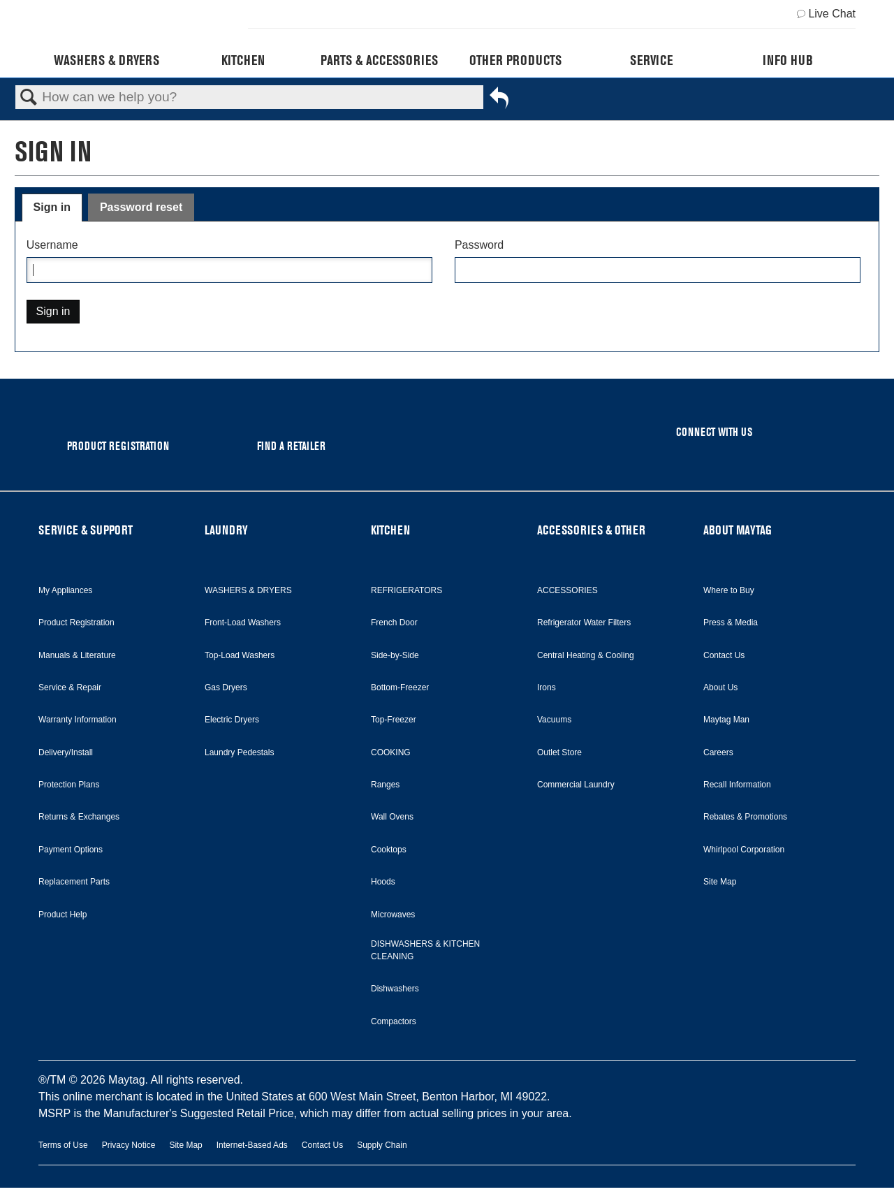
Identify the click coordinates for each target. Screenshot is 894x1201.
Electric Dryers (232, 720)
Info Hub (788, 60)
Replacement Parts (74, 882)
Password (479, 245)
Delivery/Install (65, 752)
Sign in (52, 207)
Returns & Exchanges (78, 817)
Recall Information (737, 784)
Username (52, 245)
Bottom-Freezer (400, 687)
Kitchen (243, 60)
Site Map (719, 882)
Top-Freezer (393, 720)
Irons (546, 687)
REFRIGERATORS (406, 590)
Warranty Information (77, 720)
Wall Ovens (392, 817)
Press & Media (730, 622)
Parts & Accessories (379, 60)
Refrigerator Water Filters (584, 622)
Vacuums (554, 720)
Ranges (385, 784)
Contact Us (724, 655)
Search (29, 98)
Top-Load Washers (239, 655)
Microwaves (393, 914)
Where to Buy (728, 590)
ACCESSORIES (567, 590)
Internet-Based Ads (252, 1145)
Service (651, 60)
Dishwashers (395, 988)
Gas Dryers (226, 687)
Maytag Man (726, 720)
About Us (720, 687)
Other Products (515, 60)
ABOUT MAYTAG (737, 530)
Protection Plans (68, 784)
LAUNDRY (226, 530)
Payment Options (70, 849)
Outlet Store (559, 752)
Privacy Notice (129, 1145)
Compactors (393, 1021)
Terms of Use (63, 1145)
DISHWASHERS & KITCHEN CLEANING (425, 950)
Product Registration (76, 622)
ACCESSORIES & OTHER (591, 530)
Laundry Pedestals (239, 752)
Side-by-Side (395, 655)
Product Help (62, 914)
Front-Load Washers (243, 622)
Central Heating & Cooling (585, 655)
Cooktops (388, 849)
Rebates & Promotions (745, 817)
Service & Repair (69, 687)
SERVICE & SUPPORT (85, 530)
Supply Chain (381, 1145)
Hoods (383, 882)
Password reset (141, 207)
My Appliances (65, 590)
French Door (394, 622)
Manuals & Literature (77, 655)
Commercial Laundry (576, 784)
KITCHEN (390, 530)
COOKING (391, 752)
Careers (718, 752)
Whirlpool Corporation (743, 849)
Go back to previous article (499, 101)
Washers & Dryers (106, 60)
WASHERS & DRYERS (248, 590)
